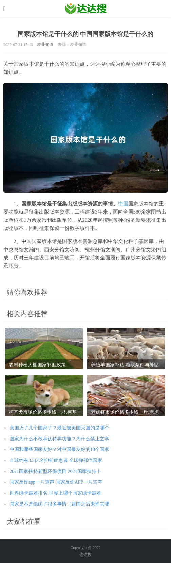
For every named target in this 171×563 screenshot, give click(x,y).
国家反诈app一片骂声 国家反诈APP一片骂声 (56, 482)
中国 (123, 203)
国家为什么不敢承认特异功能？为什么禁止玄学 (59, 438)
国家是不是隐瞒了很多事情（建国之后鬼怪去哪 (59, 504)
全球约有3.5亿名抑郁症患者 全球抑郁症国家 (56, 460)
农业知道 (45, 44)
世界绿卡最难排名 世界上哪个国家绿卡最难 (55, 493)
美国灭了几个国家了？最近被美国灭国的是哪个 (59, 427)
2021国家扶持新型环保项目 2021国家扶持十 (55, 471)
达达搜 (85, 554)
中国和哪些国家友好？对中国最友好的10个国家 (59, 449)
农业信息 (85, 8)
